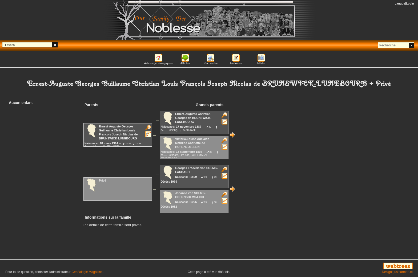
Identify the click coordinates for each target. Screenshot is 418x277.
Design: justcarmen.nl (397, 272)
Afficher (185, 63)
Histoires (236, 63)
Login (410, 3)
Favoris (10, 44)
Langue (400, 3)
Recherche (210, 63)
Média (261, 63)
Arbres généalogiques (158, 63)
